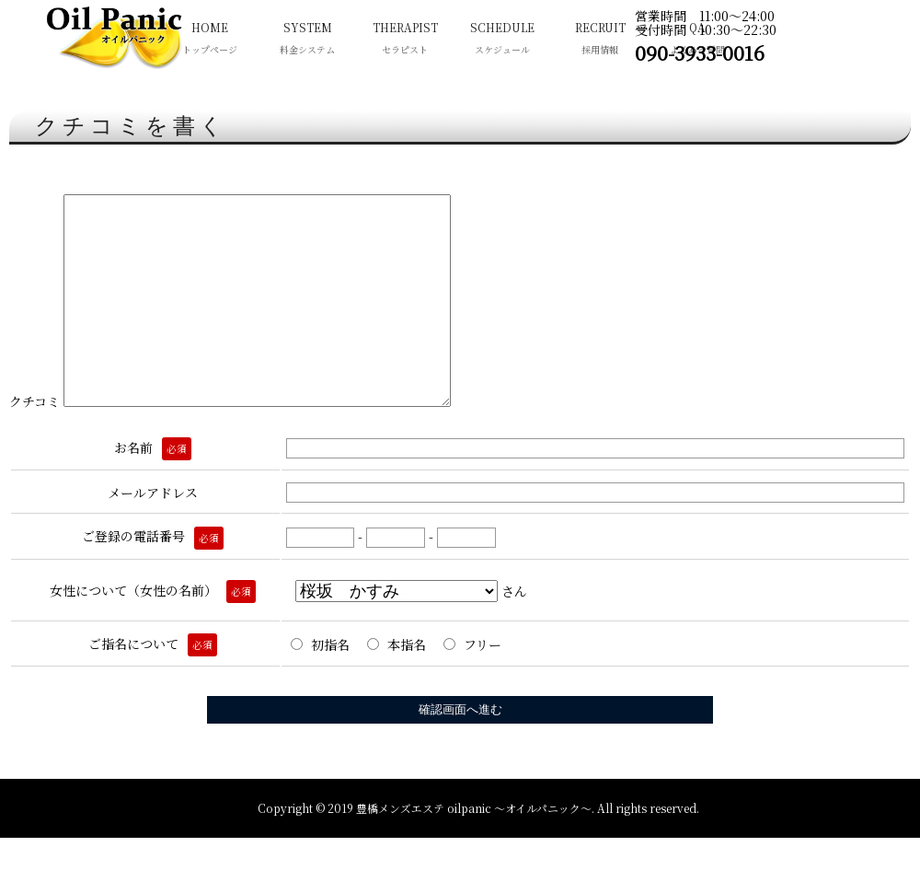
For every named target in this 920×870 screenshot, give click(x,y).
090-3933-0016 (700, 52)
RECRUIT (599, 40)
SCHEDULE (502, 40)
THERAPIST (404, 40)
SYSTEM (307, 40)
